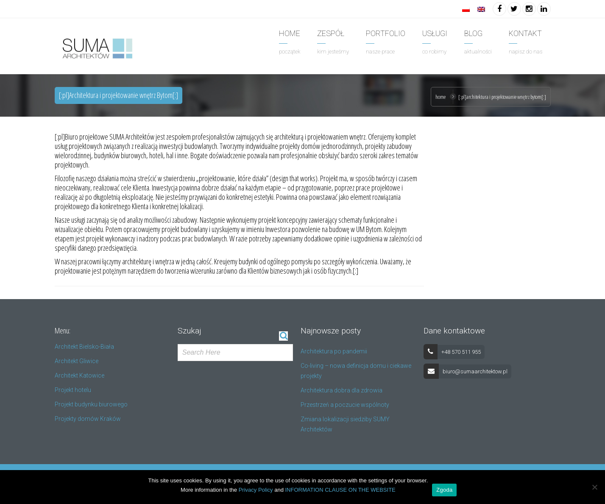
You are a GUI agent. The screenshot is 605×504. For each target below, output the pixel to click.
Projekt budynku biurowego (91, 404)
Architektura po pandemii (334, 351)
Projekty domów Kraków (88, 418)
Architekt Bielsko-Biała (84, 346)
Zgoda (444, 490)
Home (440, 97)
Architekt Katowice (79, 375)
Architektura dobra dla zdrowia (341, 390)
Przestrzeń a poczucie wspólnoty (345, 404)
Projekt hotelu (73, 389)
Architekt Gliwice (76, 361)
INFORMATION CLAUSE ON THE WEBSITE (340, 490)
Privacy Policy (256, 490)
